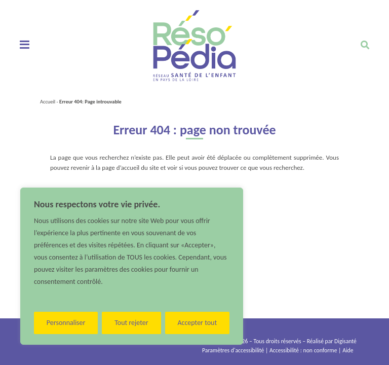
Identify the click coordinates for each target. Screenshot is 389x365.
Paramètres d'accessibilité (233, 350)
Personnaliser (66, 322)
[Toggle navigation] (24, 45)
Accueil (47, 101)
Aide (347, 350)
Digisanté (345, 341)
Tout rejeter (131, 322)
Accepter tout (197, 322)
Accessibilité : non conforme (303, 350)
